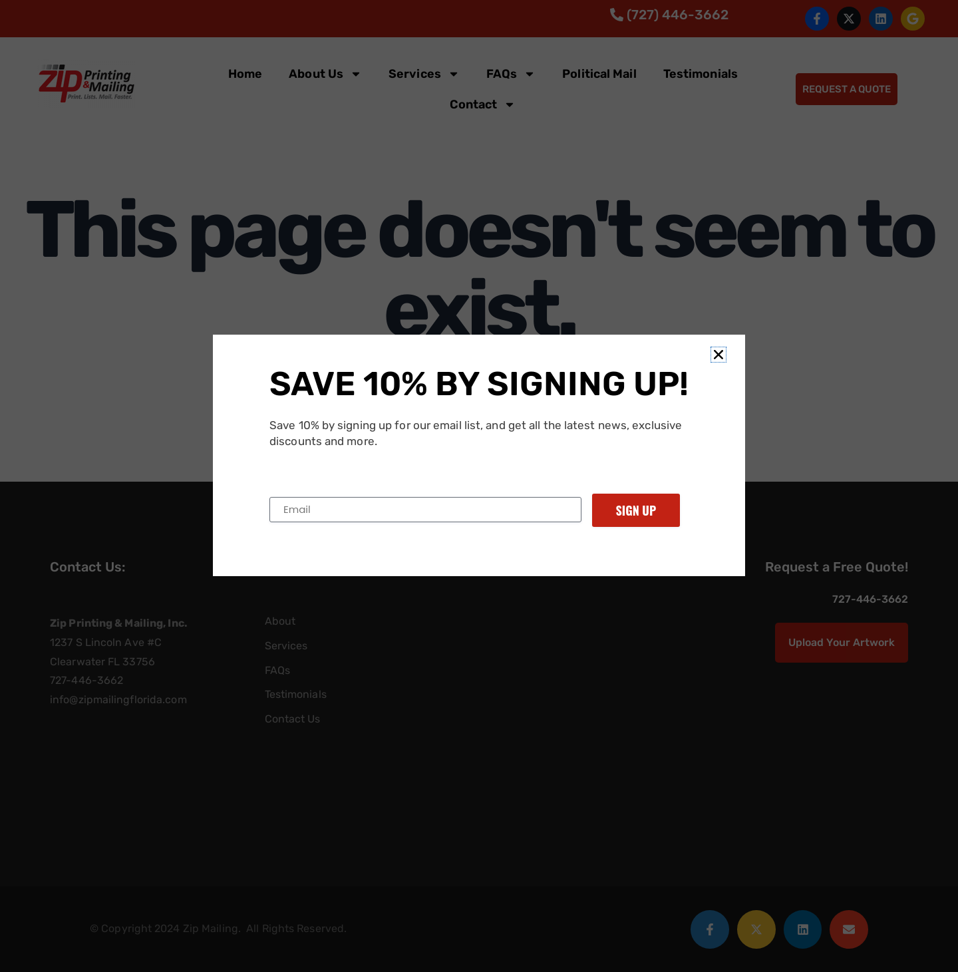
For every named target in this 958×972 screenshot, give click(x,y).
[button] (718, 354)
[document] (479, 486)
